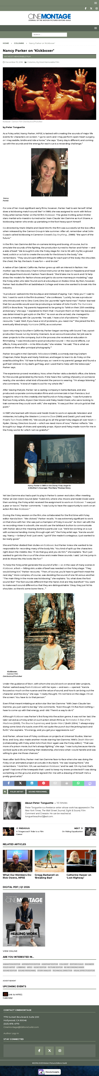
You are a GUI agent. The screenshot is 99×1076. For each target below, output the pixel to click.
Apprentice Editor (31, 964)
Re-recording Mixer (74, 967)
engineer (89, 964)
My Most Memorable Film (47, 62)
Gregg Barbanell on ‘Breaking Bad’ (47, 876)
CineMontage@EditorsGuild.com (21, 1027)
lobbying (21, 967)
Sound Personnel (37, 792)
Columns (31, 62)
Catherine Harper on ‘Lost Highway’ (79, 876)
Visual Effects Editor (84, 970)
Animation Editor (11, 964)
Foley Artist (16, 792)
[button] (95, 3)
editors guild (76, 964)
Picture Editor (55, 967)
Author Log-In (11, 1033)
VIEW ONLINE (10, 951)
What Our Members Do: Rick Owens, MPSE (17, 876)
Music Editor (40, 967)
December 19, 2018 (14, 62)
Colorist (63, 964)
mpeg (29, 967)
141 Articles (62, 803)
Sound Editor (10, 970)
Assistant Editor (50, 964)
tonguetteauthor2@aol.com (39, 816)
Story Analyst (44, 970)
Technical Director (62, 970)
